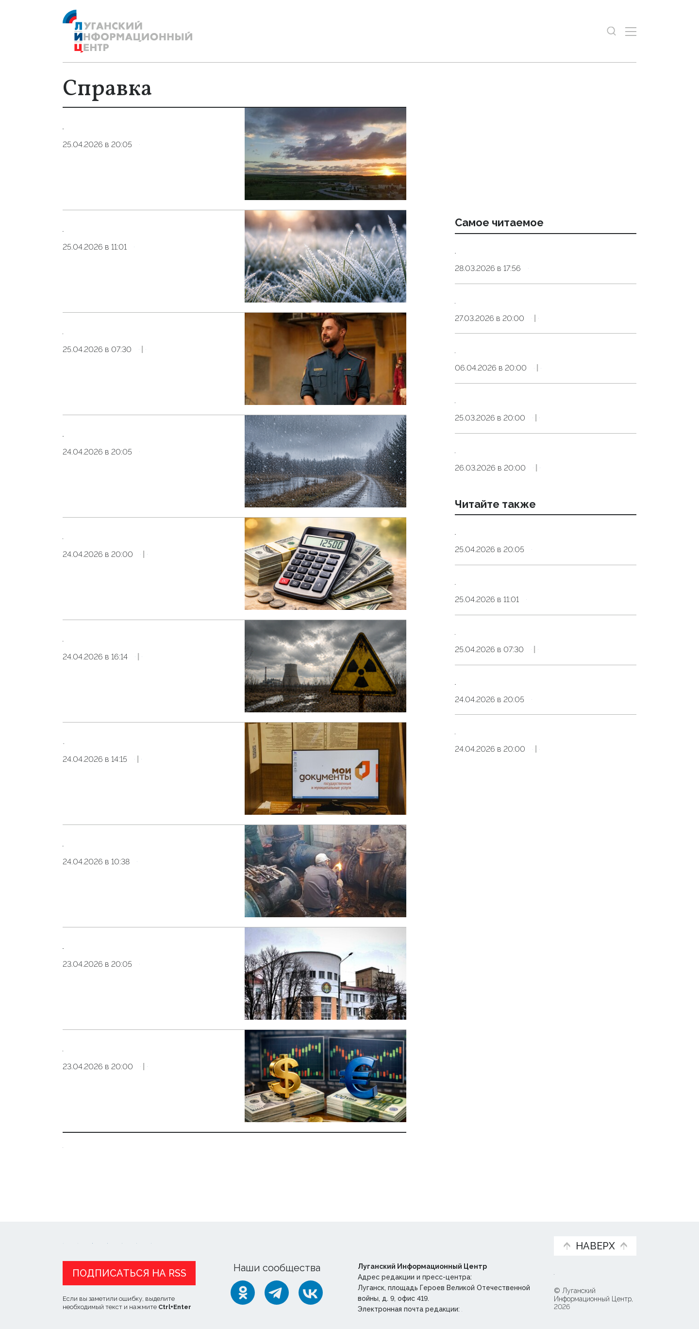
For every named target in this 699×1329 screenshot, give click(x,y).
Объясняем (516, 1228)
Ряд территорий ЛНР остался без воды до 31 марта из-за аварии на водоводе (537, 262)
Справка (156, 174)
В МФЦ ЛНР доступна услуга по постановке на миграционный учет (146, 755)
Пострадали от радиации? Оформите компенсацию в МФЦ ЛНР (140, 652)
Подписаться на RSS (129, 1271)
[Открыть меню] (630, 31)
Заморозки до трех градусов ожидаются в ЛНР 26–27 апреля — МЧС (148, 242)
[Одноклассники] (243, 1290)
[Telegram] (277, 1290)
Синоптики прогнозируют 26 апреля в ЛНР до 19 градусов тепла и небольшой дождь (148, 140)
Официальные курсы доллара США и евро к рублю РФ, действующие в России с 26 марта (543, 488)
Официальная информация (182, 1234)
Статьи (126, 1228)
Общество (196, 686)
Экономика (203, 599)
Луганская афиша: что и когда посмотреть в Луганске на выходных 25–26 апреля (150, 345)
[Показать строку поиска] (611, 31)
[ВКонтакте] (311, 1290)
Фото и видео (375, 1234)
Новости (80, 1228)
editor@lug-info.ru (495, 1307)
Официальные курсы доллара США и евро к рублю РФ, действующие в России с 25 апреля (543, 970)
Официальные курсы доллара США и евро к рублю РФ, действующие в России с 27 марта (543, 563)
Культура (197, 379)
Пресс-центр (442, 1234)
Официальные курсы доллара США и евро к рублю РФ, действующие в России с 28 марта (543, 338)
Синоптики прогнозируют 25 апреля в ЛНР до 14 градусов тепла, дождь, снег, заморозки (545, 895)
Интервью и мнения (295, 1234)
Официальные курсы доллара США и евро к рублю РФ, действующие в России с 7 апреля (543, 412)
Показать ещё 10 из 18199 (122, 1144)
